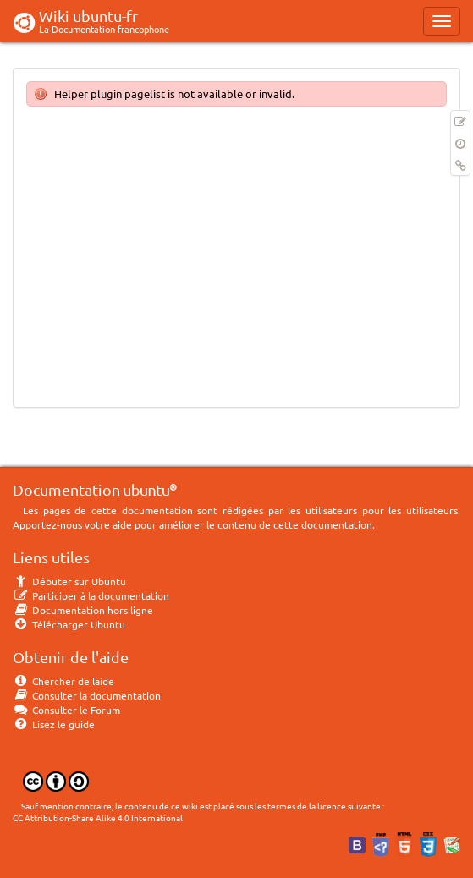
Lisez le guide (54, 724)
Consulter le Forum (66, 709)
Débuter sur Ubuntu (69, 581)
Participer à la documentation (91, 595)
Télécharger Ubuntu (69, 624)
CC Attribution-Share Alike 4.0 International (98, 817)
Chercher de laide (63, 681)
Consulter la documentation (87, 695)
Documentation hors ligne (83, 610)
